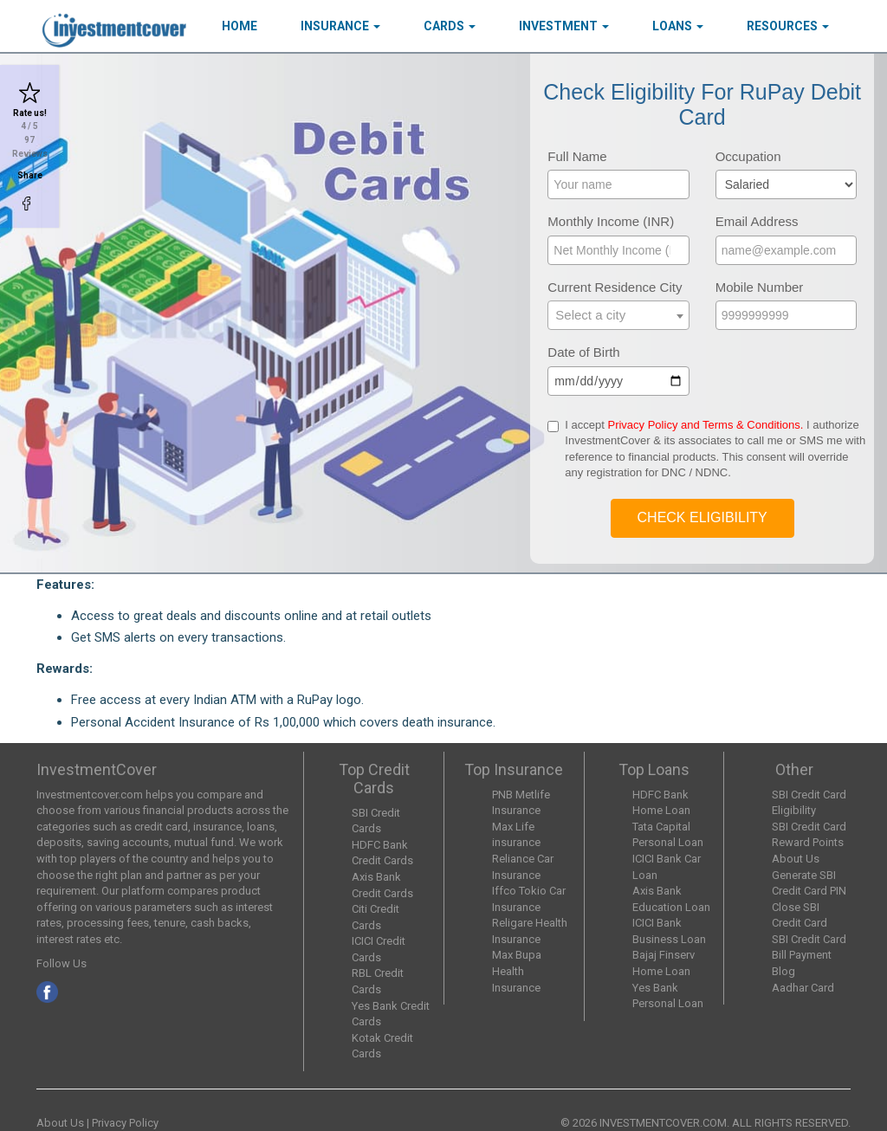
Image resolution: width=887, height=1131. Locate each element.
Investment (564, 26)
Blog (783, 971)
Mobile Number (759, 287)
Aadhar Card (803, 987)
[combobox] (618, 315)
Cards (450, 26)
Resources (788, 26)
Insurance (340, 26)
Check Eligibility (702, 517)
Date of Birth (583, 352)
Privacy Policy (125, 1122)
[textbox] (618, 314)
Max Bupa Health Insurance (516, 970)
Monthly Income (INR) (610, 221)
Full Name (576, 156)
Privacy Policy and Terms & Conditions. (705, 424)
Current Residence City (614, 287)
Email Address (757, 221)
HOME (239, 26)
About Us (795, 858)
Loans (677, 26)
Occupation (748, 156)
